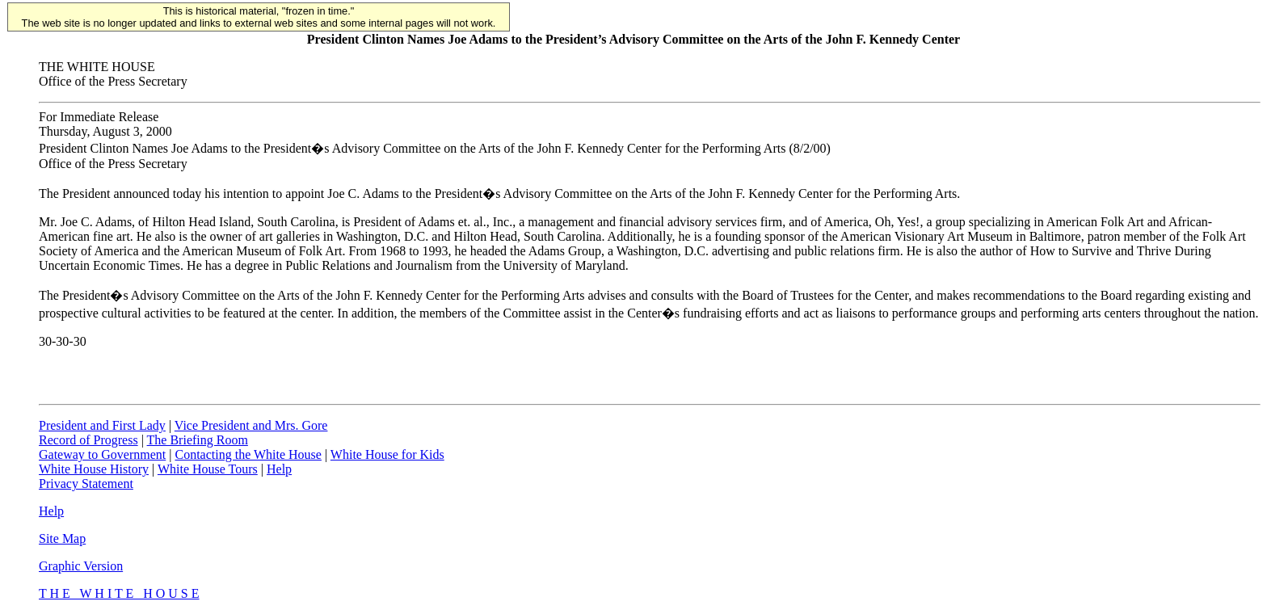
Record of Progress (88, 440)
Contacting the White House (248, 454)
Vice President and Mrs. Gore (251, 425)
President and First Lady (102, 425)
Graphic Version (81, 566)
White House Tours (208, 469)
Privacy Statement (86, 483)
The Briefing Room (197, 440)
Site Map (62, 538)
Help (279, 469)
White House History (94, 469)
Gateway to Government (102, 454)
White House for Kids (387, 454)
